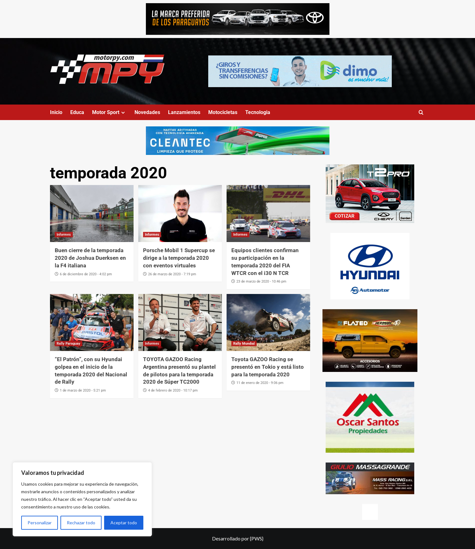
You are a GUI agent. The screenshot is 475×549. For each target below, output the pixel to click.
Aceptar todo (123, 522)
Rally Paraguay (68, 344)
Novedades (147, 112)
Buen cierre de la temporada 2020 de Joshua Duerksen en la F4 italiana (90, 258)
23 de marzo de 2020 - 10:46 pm (261, 281)
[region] (82, 499)
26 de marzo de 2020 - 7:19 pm (172, 274)
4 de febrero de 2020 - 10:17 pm (173, 390)
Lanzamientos (184, 112)
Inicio (56, 112)
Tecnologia (257, 112)
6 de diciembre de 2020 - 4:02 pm (86, 274)
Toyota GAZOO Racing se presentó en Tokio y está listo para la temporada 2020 (267, 367)
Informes (64, 235)
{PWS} (256, 538)
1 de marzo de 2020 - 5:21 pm (83, 390)
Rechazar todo (81, 522)
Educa (77, 112)
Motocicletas (222, 112)
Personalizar (40, 522)
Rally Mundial (244, 344)
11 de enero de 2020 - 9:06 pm (260, 383)
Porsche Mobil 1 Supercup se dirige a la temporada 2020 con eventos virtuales (179, 258)
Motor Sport (109, 112)
